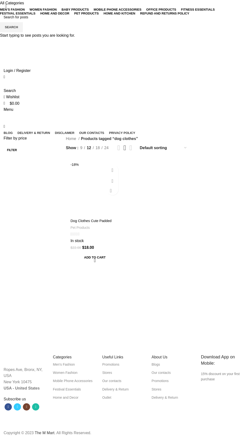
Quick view (114, 180)
